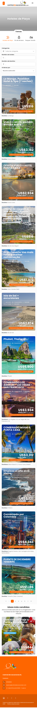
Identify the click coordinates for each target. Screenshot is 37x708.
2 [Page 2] (15, 601)
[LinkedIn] (16, 698)
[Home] (4, 698)
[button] (18, 70)
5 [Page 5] (24, 601)
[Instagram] (12, 698)
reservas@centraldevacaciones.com (16, 685)
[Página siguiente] (28, 601)
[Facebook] (8, 698)
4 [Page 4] (21, 601)
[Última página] (31, 601)
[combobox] (18, 64)
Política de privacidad (13, 704)
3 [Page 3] (18, 601)
